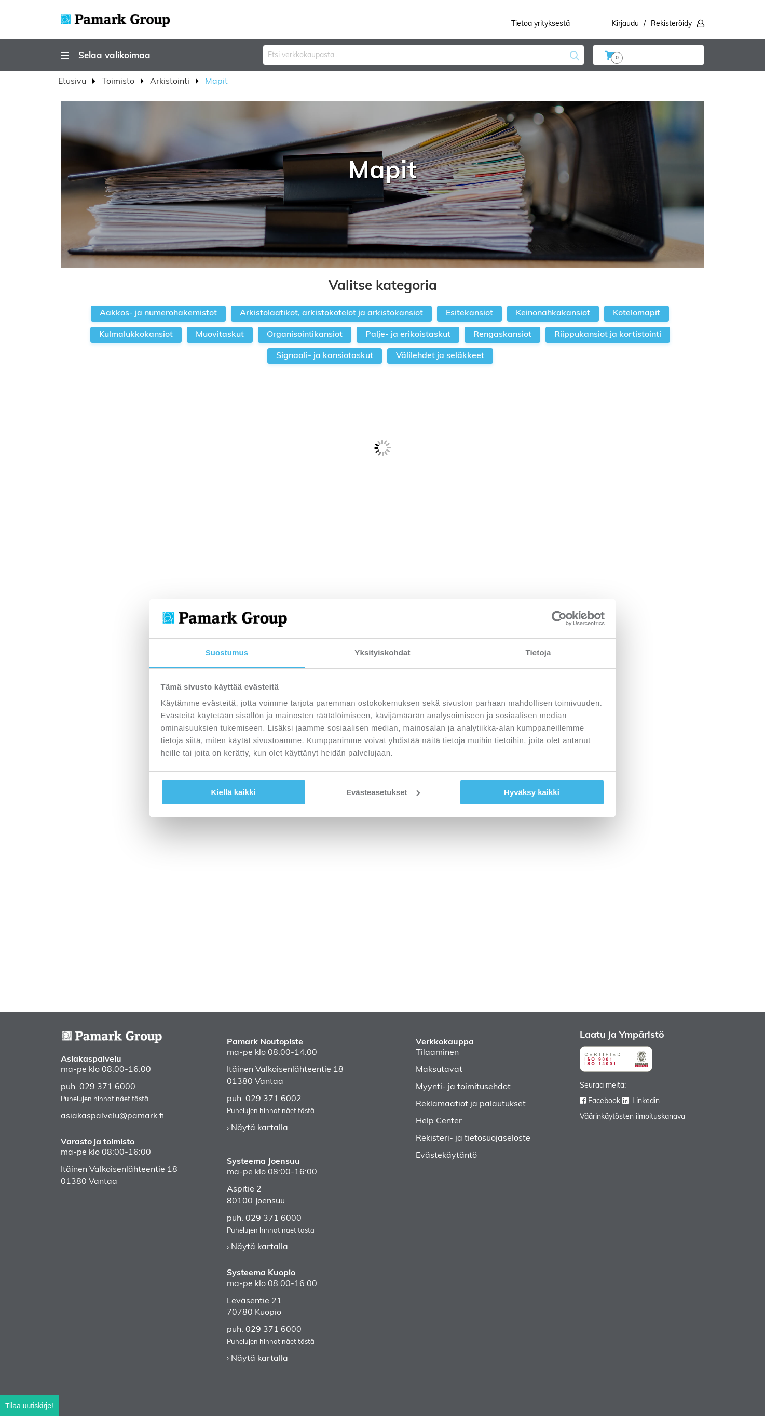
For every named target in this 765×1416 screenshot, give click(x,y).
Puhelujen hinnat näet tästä (104, 1099)
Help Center (439, 1121)
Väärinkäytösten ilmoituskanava (632, 1117)
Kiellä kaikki (233, 792)
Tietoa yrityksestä (540, 24)
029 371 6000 (107, 1087)
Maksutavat (439, 1070)
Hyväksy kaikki (531, 792)
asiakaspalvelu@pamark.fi (112, 1116)
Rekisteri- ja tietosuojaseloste (473, 1138)
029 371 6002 (273, 1099)
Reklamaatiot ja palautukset (471, 1104)
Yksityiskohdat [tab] (382, 652)
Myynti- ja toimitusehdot (463, 1087)
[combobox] (423, 55)
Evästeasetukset (383, 792)
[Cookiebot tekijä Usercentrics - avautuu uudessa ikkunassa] (559, 618)
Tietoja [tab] (538, 652)
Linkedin (646, 1101)
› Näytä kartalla (257, 1128)
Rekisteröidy (671, 24)
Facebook (604, 1101)
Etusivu (73, 81)
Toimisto (119, 81)
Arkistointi (171, 81)
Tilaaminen (437, 1053)
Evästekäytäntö (446, 1156)
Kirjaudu (625, 24)
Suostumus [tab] (227, 652)
